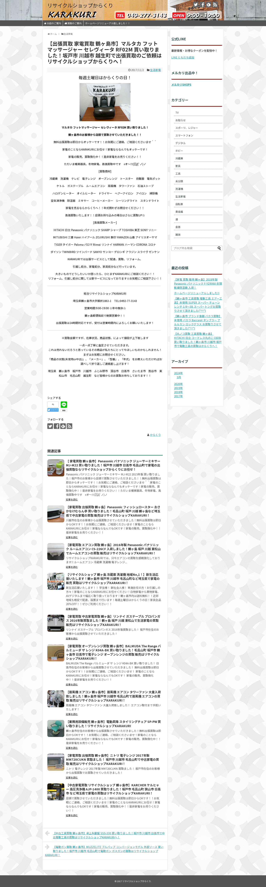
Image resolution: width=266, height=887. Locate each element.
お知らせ (180, 120)
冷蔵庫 (179, 158)
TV (177, 112)
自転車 (179, 204)
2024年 (178, 373)
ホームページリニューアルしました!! (196, 293)
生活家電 (155, 70)
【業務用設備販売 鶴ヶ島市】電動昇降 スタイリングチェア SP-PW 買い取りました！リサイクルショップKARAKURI (113, 723)
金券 (177, 227)
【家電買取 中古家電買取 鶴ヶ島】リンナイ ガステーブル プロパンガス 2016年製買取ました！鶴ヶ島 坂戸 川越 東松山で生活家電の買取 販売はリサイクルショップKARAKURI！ (113, 620)
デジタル (180, 143)
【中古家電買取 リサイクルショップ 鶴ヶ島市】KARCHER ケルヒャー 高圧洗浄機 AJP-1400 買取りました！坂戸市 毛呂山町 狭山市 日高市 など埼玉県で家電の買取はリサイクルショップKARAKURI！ (113, 789)
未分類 (179, 181)
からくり (155, 435)
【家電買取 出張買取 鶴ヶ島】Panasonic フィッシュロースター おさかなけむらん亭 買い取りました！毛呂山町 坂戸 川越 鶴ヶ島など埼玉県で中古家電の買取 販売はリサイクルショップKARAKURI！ (113, 511)
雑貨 (177, 234)
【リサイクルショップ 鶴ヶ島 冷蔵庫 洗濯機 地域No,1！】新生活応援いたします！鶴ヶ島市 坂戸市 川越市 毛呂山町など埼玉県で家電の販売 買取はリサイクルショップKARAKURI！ (113, 578)
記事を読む (72, 499)
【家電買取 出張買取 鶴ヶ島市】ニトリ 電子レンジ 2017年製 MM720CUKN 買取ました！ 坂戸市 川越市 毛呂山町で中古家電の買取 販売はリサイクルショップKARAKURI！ (112, 759)
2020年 (178, 384)
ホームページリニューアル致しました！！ (107, 23)
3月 (179, 377)
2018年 (178, 392)
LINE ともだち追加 (182, 57)
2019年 (178, 388)
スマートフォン (184, 135)
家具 (177, 166)
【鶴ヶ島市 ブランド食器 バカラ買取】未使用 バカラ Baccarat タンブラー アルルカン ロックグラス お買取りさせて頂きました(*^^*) (198, 322)
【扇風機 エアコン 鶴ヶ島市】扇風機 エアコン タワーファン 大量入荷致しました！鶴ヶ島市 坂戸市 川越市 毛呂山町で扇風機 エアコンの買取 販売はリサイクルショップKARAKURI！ (113, 696)
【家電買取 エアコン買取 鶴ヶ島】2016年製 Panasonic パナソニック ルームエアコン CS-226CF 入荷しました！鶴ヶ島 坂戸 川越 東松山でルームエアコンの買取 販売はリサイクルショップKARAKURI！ (113, 549)
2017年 (178, 396)
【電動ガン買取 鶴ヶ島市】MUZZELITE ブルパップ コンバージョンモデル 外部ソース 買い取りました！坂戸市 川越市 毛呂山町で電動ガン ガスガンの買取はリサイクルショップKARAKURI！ (104, 850)
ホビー (179, 150)
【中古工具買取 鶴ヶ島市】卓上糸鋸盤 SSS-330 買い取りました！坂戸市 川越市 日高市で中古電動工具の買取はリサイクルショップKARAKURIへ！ (105, 834)
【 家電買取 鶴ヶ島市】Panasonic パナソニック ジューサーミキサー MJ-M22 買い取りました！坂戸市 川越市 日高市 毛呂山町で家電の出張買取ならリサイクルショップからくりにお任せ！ (113, 465)
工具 (177, 173)
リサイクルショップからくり (80, 5)
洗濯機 (179, 189)
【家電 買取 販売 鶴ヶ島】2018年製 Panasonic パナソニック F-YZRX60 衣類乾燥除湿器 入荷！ (198, 283)
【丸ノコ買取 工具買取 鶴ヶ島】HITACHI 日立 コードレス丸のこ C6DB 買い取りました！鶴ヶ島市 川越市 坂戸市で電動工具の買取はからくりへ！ (198, 340)
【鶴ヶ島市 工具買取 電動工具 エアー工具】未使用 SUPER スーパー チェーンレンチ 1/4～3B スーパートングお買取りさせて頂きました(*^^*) (198, 304)
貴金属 (179, 211)
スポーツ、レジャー (186, 128)
